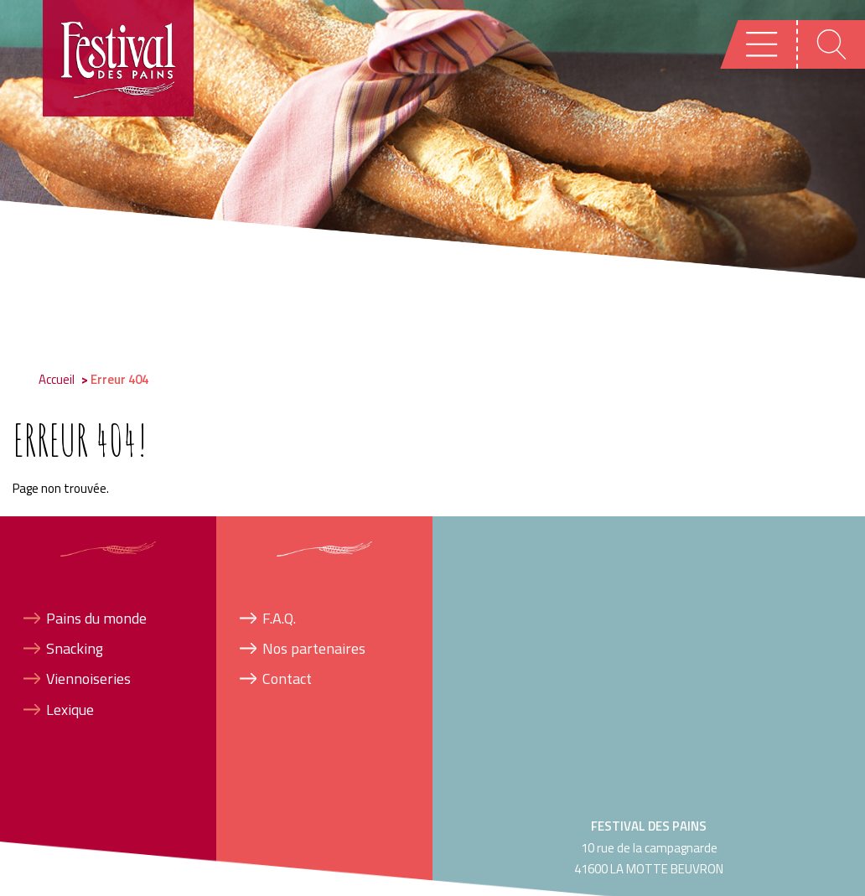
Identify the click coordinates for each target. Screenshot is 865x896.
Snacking (74, 648)
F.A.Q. (279, 618)
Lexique (70, 709)
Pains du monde (96, 618)
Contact (287, 678)
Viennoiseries (88, 678)
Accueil (57, 379)
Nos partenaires (313, 648)
